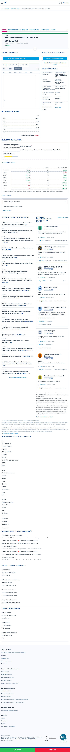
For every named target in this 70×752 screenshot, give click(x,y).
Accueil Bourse (6, 570)
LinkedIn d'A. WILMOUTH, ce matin (12, 535)
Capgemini (5, 518)
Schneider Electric (7, 452)
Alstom (4, 478)
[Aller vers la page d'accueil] (5, 2)
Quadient (4, 484)
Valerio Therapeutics (7, 502)
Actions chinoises (51, 226)
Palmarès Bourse (7, 582)
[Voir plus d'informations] (21, 140)
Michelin (4, 449)
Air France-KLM (6, 443)
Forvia (3, 481)
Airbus (3, 510)
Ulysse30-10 (43, 277)
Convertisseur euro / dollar (9, 595)
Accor (3, 516)
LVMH (3, 463)
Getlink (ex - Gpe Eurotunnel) (10, 460)
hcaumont (42, 366)
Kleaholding (5, 524)
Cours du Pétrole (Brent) (9, 585)
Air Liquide (5, 513)
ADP (3, 495)
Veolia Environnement (8, 473)
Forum (53, 29)
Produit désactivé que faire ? (54, 376)
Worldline (4, 521)
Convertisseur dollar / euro (9, 592)
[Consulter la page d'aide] (61, 3)
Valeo (3, 492)
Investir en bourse (7, 635)
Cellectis (4, 454)
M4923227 (42, 237)
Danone (4, 457)
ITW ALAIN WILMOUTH (8, 557)
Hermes (4, 499)
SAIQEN (41, 240)
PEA (3, 638)
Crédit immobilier (6, 625)
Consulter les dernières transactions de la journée (55, 63)
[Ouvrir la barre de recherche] (59, 3)
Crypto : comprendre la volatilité (11, 356)
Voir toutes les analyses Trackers (17, 377)
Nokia (3, 470)
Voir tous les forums (63, 217)
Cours (4, 29)
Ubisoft (4, 507)
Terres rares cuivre (50, 287)
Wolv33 (42, 257)
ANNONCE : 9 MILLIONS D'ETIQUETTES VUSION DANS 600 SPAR (21, 549)
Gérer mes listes (7, 210)
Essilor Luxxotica (6, 446)
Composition (34, 29)
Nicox (3, 465)
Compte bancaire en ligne (9, 615)
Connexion (66, 3)
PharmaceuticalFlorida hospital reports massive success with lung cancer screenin (25, 538)
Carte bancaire (6, 618)
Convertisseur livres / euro (9, 600)
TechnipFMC (5, 489)
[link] (13, 652)
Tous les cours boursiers (9, 572)
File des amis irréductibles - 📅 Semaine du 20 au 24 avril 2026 (20, 540)
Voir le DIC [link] (58, 107)
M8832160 (41, 321)
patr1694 (42, 297)
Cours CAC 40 (6, 575)
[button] (2, 2)
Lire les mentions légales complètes (44, 416)
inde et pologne (49, 331)
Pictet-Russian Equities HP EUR (55, 307)
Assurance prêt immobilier (9, 632)
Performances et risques (18, 29)
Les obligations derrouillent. (55, 247)
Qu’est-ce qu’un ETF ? (8, 335)
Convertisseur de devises (9, 590)
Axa (3, 441)
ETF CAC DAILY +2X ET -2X (53, 267)
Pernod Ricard (6, 505)
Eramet (4, 475)
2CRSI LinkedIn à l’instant (9, 546)
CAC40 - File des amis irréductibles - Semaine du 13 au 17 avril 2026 (21, 554)
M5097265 (42, 341)
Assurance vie (6, 622)
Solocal (4, 486)
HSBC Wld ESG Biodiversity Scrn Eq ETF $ (21, 37)
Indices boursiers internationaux (11, 580)
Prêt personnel (6, 628)
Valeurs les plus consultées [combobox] (12, 201)
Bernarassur (43, 318)
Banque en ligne (6, 612)
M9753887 (42, 384)
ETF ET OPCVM (49, 229)
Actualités (45, 29)
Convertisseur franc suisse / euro (11, 602)
